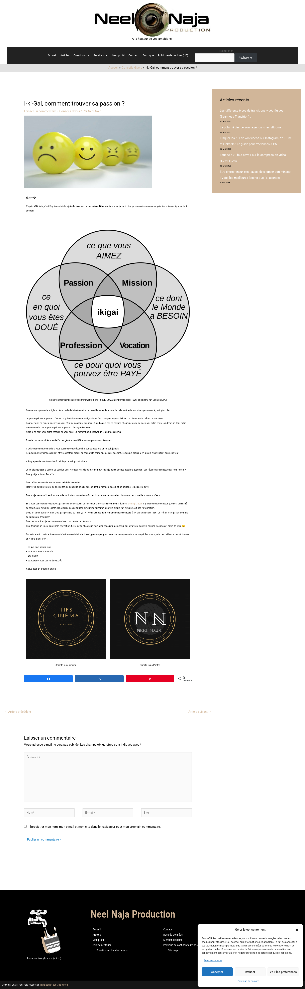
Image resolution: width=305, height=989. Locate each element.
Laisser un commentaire (40, 111)
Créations (82, 55)
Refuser (250, 972)
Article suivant (199, 712)
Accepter (217, 972)
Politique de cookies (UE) (173, 55)
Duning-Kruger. (135, 503)
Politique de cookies (248, 981)
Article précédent (17, 712)
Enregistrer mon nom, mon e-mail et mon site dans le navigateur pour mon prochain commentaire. (95, 826)
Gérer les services (213, 960)
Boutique (148, 55)
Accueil (51, 55)
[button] (297, 930)
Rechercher (226, 50)
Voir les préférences (283, 972)
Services (101, 55)
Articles (65, 55)
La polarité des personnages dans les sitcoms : (251, 127)
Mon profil (118, 55)
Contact (133, 55)
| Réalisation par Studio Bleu (54, 984)
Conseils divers (69, 111)
